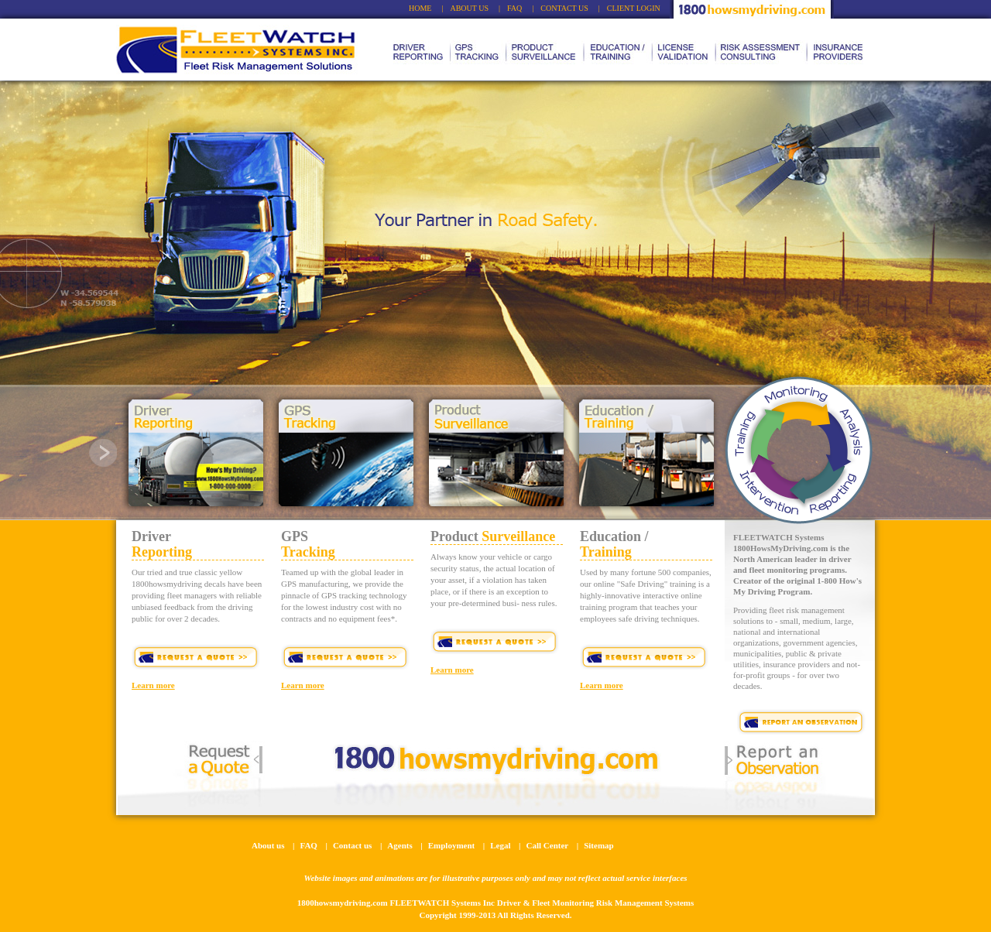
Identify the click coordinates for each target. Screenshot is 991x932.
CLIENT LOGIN (633, 8)
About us (268, 845)
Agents (399, 845)
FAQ (514, 8)
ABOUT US (469, 8)
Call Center (547, 845)
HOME (420, 8)
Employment (451, 845)
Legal (500, 845)
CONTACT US (564, 8)
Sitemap (599, 845)
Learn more (153, 685)
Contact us (352, 845)
